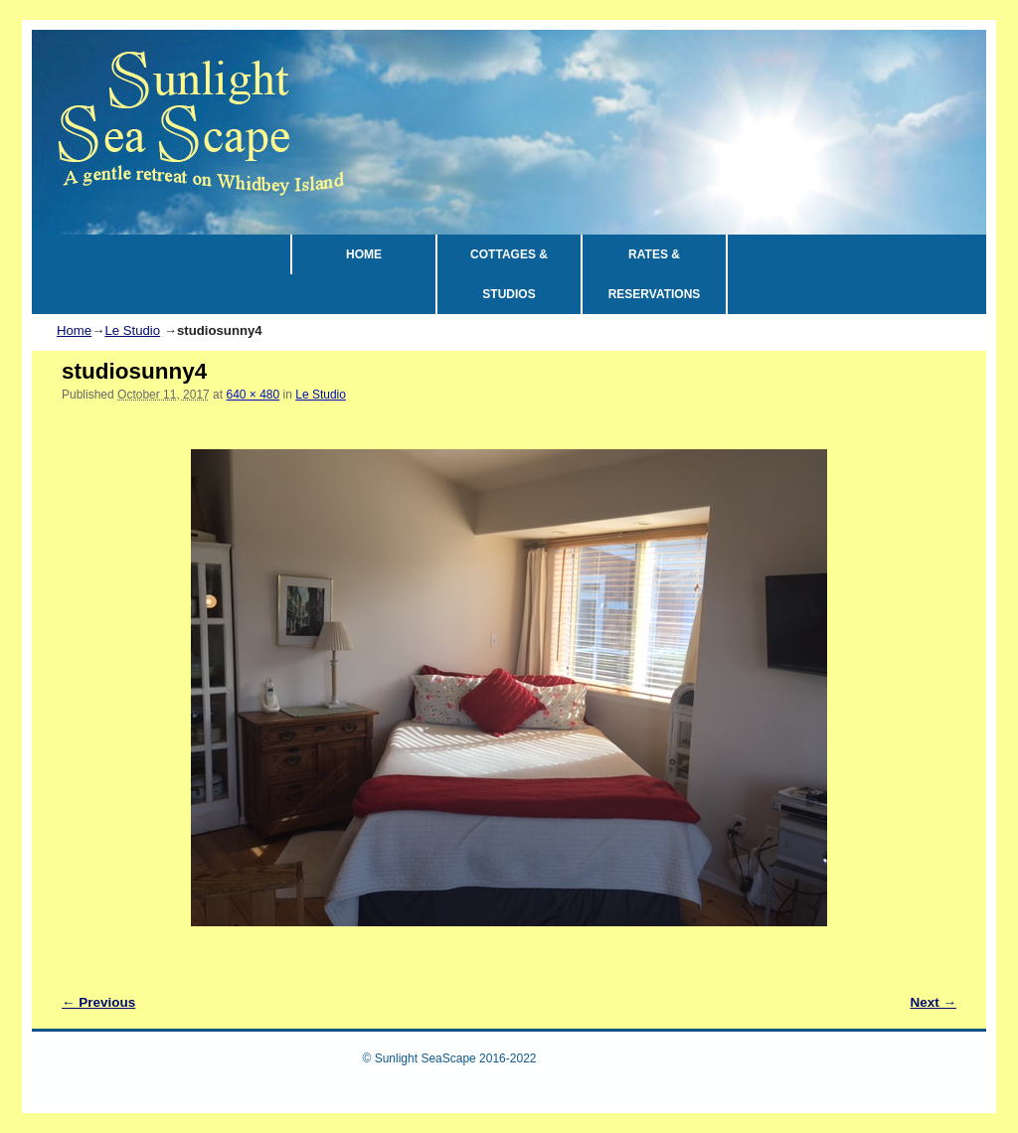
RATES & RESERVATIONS (654, 274)
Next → (933, 1002)
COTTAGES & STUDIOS (509, 274)
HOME (364, 254)
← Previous (98, 1002)
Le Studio (132, 330)
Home (74, 330)
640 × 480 (252, 395)
